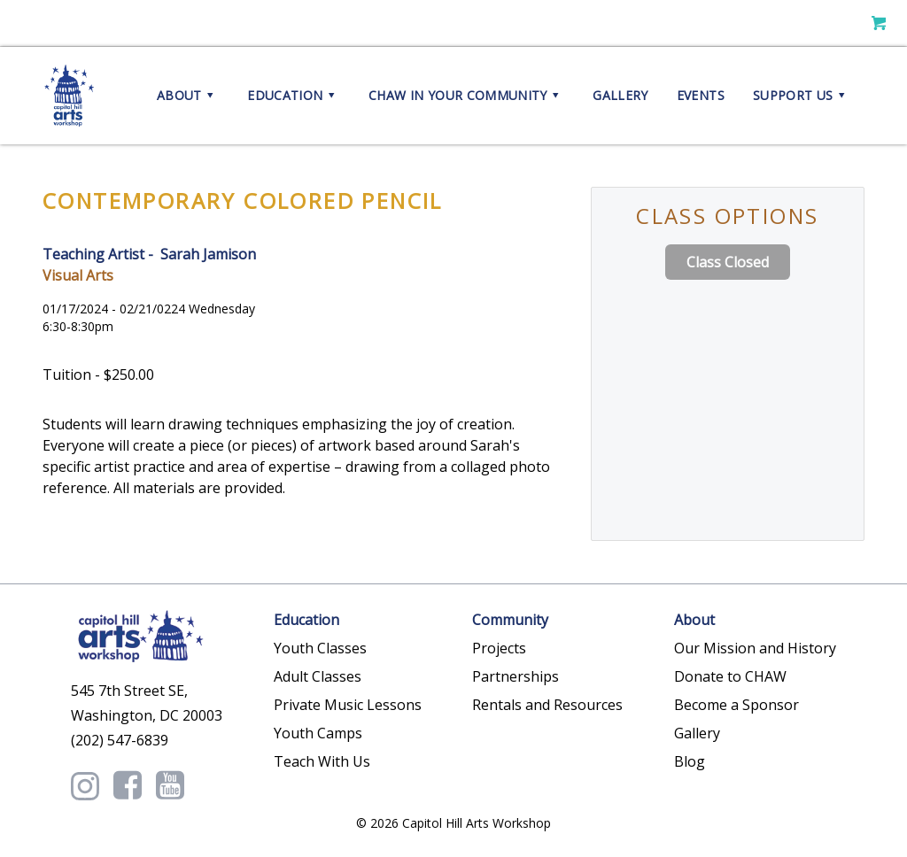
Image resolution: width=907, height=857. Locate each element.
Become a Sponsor (736, 704)
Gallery (620, 95)
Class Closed (727, 262)
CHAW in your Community (466, 95)
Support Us (801, 95)
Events (701, 95)
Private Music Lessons (348, 704)
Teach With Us (322, 761)
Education (293, 95)
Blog (689, 761)
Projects (499, 648)
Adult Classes (317, 676)
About (188, 95)
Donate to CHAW (730, 676)
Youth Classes (320, 648)
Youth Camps (318, 733)
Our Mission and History (755, 648)
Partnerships (515, 676)
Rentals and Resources (547, 704)
